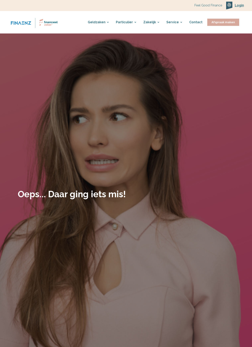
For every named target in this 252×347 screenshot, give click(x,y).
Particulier (126, 22)
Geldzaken (98, 22)
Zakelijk (151, 22)
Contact (195, 22)
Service (174, 22)
